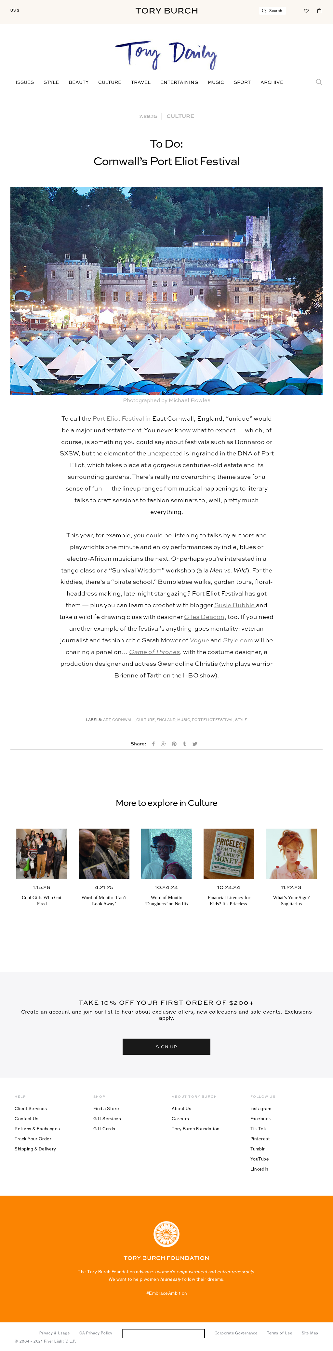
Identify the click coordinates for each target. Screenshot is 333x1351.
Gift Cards (104, 1128)
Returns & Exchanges (37, 1128)
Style (51, 82)
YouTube (259, 1158)
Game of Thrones (154, 652)
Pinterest (260, 1138)
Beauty (78, 82)
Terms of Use (279, 1333)
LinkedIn (259, 1169)
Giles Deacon (204, 617)
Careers (180, 1118)
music (183, 720)
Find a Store (106, 1108)
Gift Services (107, 1118)
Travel (141, 82)
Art (107, 720)
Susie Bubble (235, 605)
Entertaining (179, 82)
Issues (25, 82)
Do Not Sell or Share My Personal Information (163, 1333)
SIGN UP (166, 1046)
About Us (181, 1108)
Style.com (238, 640)
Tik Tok (258, 1128)
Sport (242, 82)
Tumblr (257, 1148)
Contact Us (26, 1118)
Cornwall (123, 720)
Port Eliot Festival (118, 419)
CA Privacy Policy (96, 1333)
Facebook (260, 1118)
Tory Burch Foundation (196, 1128)
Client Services (31, 1108)
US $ (15, 10)
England (166, 720)
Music (216, 82)
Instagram (261, 1108)
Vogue (199, 640)
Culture (109, 82)
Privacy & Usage (54, 1333)
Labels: (94, 720)
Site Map (310, 1333)
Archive (271, 82)
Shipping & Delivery (35, 1148)
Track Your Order (33, 1138)
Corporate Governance (236, 1333)
